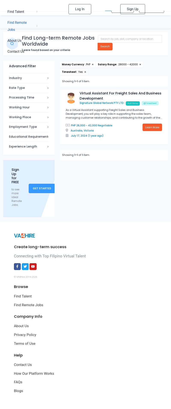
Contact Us (23, 365)
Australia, (77, 130)
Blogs (18, 391)
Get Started (42, 188)
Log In (80, 9)
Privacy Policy (25, 335)
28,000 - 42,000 (86, 125)
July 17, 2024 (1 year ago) (87, 135)
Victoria (89, 130)
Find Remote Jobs (28, 305)
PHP (73, 125)
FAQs (18, 382)
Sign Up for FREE (15, 176)
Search (105, 46)
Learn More (152, 127)
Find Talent (23, 296)
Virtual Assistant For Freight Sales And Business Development (120, 96)
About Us (21, 326)
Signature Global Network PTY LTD (102, 103)
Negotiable (105, 125)
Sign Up (133, 9)
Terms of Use (25, 343)
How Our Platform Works (34, 373)
